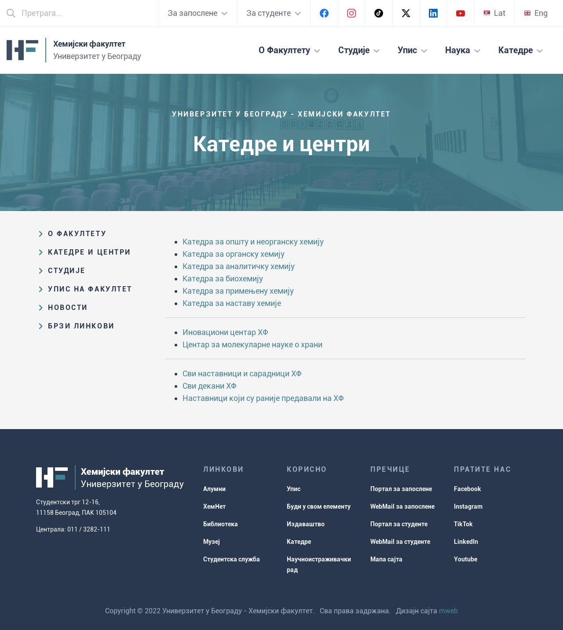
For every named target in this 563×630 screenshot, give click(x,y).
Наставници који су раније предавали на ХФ (263, 398)
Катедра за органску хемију (234, 254)
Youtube (465, 559)
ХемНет (214, 506)
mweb (448, 611)
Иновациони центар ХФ (225, 332)
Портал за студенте (399, 524)
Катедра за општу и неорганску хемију (253, 241)
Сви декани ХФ (210, 385)
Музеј (211, 541)
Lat (494, 13)
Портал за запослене (401, 488)
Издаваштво (306, 524)
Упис (293, 488)
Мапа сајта (386, 559)
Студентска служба (231, 559)
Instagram (468, 506)
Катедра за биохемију (223, 278)
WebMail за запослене (402, 506)
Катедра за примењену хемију (238, 290)
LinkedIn (466, 541)
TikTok (463, 524)
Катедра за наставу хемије (232, 303)
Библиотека (220, 524)
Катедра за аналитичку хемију (239, 266)
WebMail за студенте (400, 541)
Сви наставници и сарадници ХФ (242, 373)
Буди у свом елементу (319, 506)
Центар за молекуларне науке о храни (252, 344)
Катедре (299, 541)
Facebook (467, 488)
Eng (536, 13)
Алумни (214, 488)
